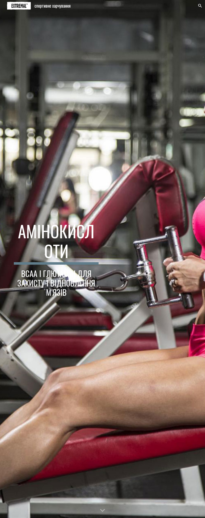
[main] (56, 259)
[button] (200, 6)
